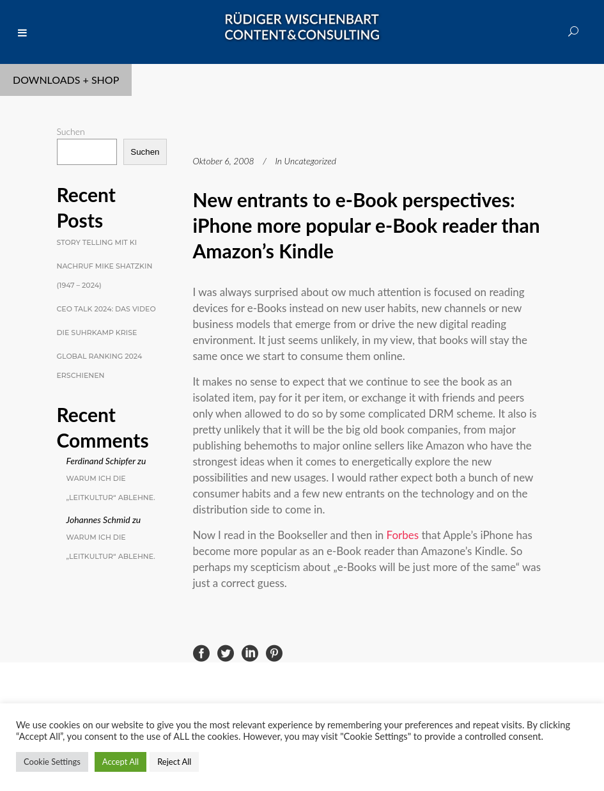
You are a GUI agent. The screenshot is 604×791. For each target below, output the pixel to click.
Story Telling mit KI (97, 242)
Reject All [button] (174, 761)
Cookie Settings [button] (52, 761)
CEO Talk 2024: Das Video (106, 308)
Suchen (71, 131)
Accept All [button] (120, 761)
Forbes (403, 535)
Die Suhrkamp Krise (97, 332)
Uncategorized (310, 160)
